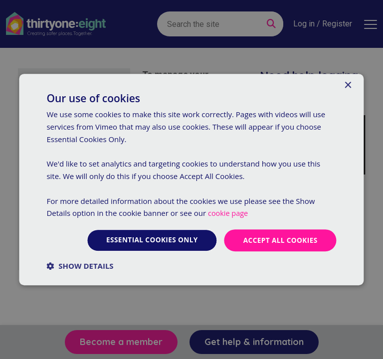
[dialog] (191, 179)
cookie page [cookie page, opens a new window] (228, 213)
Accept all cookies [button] (279, 240)
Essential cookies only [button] (149, 240)
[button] (79, 265)
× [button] (348, 85)
